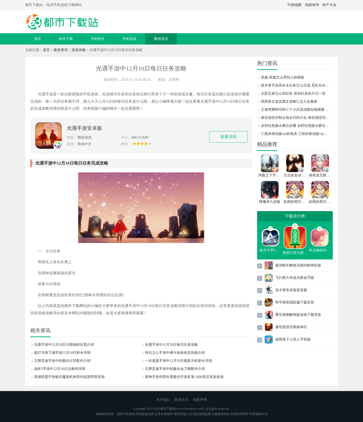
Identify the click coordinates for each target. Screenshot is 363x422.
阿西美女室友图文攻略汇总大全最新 (289, 101)
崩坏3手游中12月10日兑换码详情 (59, 369)
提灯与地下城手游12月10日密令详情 (62, 353)
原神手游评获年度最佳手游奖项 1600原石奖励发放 (184, 377)
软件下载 (66, 39)
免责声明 (200, 400)
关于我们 (163, 400)
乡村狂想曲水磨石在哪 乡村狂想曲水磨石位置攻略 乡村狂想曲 (297, 126)
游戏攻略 (79, 50)
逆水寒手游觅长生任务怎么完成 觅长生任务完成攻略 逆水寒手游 (297, 85)
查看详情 (228, 137)
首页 (37, 39)
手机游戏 (129, 39)
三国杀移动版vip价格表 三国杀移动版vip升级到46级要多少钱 (297, 134)
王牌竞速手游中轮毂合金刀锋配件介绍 (175, 369)
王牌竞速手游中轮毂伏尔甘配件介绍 (62, 361)
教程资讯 (161, 39)
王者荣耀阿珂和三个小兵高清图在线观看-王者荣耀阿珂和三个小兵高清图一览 (297, 109)
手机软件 (97, 39)
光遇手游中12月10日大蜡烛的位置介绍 (64, 345)
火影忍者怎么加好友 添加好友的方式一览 (293, 93)
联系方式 (181, 400)
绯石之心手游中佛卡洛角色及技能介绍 (175, 353)
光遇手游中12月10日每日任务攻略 (171, 345)
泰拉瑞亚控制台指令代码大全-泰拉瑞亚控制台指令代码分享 (297, 118)
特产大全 (329, 5)
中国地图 (294, 5)
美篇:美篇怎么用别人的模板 (282, 77)
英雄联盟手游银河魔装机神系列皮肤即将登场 (69, 377)
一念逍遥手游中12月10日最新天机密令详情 (178, 361)
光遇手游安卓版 (84, 128)
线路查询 (312, 5)
